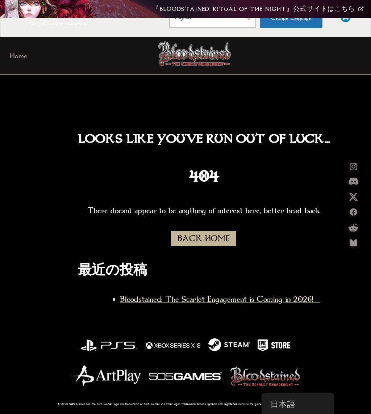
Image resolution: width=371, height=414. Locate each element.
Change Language (291, 18)
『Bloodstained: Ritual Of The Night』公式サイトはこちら (258, 9)
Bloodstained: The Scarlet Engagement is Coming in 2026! (220, 299)
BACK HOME (204, 238)
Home (18, 55)
